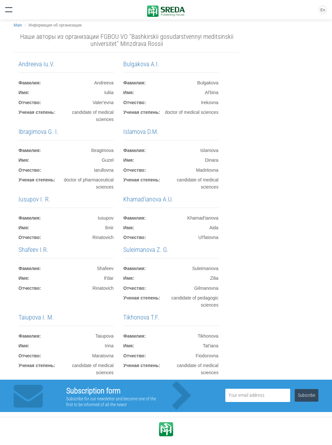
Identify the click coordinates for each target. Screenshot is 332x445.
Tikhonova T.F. (141, 317)
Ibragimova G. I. (38, 132)
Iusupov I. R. (34, 199)
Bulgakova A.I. (141, 64)
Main (18, 25)
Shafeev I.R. (33, 250)
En (322, 10)
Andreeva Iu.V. (36, 64)
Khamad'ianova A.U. (148, 199)
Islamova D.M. (141, 132)
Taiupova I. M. (36, 317)
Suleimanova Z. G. (146, 250)
